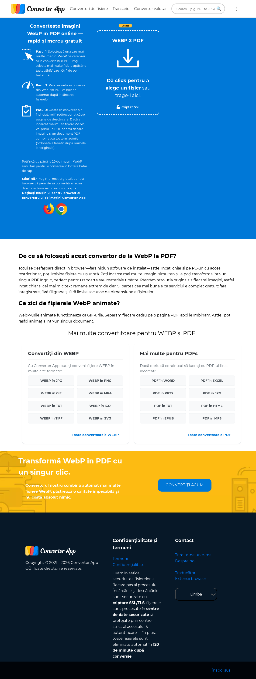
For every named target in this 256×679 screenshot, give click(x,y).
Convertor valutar (150, 9)
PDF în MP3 (211, 418)
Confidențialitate (129, 565)
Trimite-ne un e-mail (194, 555)
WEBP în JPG (51, 381)
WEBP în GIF (51, 393)
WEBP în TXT (51, 406)
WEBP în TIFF (51, 418)
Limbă (196, 594)
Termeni (120, 558)
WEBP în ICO (100, 406)
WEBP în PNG (100, 381)
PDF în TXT (163, 406)
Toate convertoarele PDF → (211, 435)
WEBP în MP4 (100, 393)
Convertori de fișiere (89, 9)
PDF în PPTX (163, 393)
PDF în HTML (211, 406)
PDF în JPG (212, 393)
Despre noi (185, 561)
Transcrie (121, 9)
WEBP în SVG (100, 418)
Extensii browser (190, 578)
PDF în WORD (163, 381)
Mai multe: (236, 8)
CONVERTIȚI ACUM (185, 485)
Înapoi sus (221, 670)
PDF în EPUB (163, 418)
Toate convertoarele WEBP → (97, 435)
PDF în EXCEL (212, 381)
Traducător (185, 573)
